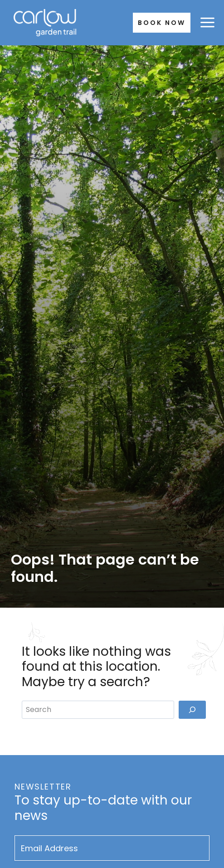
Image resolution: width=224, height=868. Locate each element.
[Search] (192, 710)
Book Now (161, 22)
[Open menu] (207, 23)
